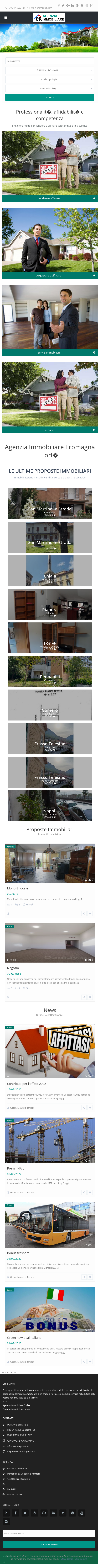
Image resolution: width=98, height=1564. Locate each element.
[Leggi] (78, 899)
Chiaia (50, 576)
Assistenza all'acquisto (18, 1478)
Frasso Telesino (49, 743)
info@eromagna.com (41, 7)
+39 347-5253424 (16, 7)
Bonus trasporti (18, 1253)
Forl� (50, 643)
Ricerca (49, 97)
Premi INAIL (15, 1168)
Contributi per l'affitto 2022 (26, 1084)
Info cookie (81, 1558)
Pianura (50, 609)
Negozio (13, 968)
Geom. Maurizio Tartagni (22, 1107)
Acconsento (67, 1558)
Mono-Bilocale (17, 888)
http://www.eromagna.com (21, 1451)
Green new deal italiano (24, 1338)
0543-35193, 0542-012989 (19, 1435)
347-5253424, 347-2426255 (20, 1441)
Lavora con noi (14, 1494)
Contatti (11, 1489)
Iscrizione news (49, 1544)
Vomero (50, 710)
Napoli (49, 811)
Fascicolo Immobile (17, 1468)
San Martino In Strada (49, 509)
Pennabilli (50, 676)
